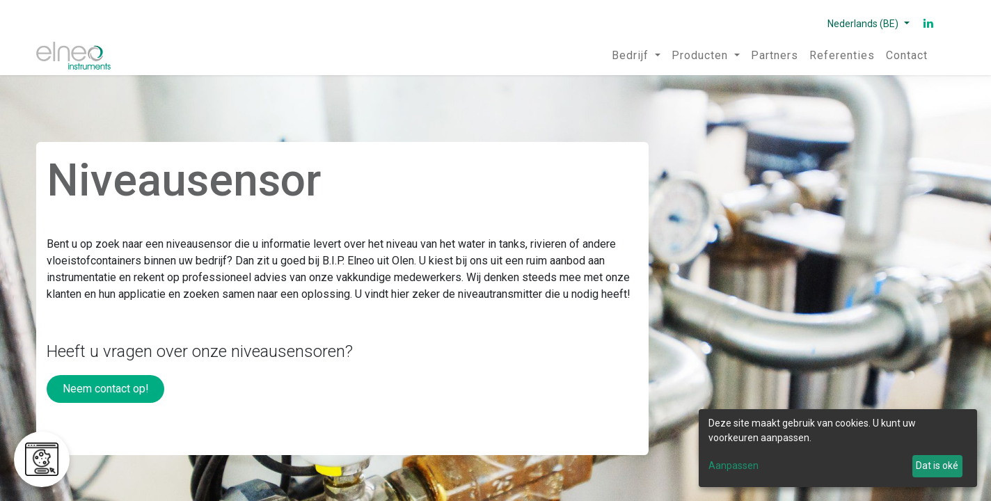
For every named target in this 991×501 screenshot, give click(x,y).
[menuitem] (636, 56)
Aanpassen (733, 465)
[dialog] (838, 448)
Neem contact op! (106, 388)
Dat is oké (937, 465)
